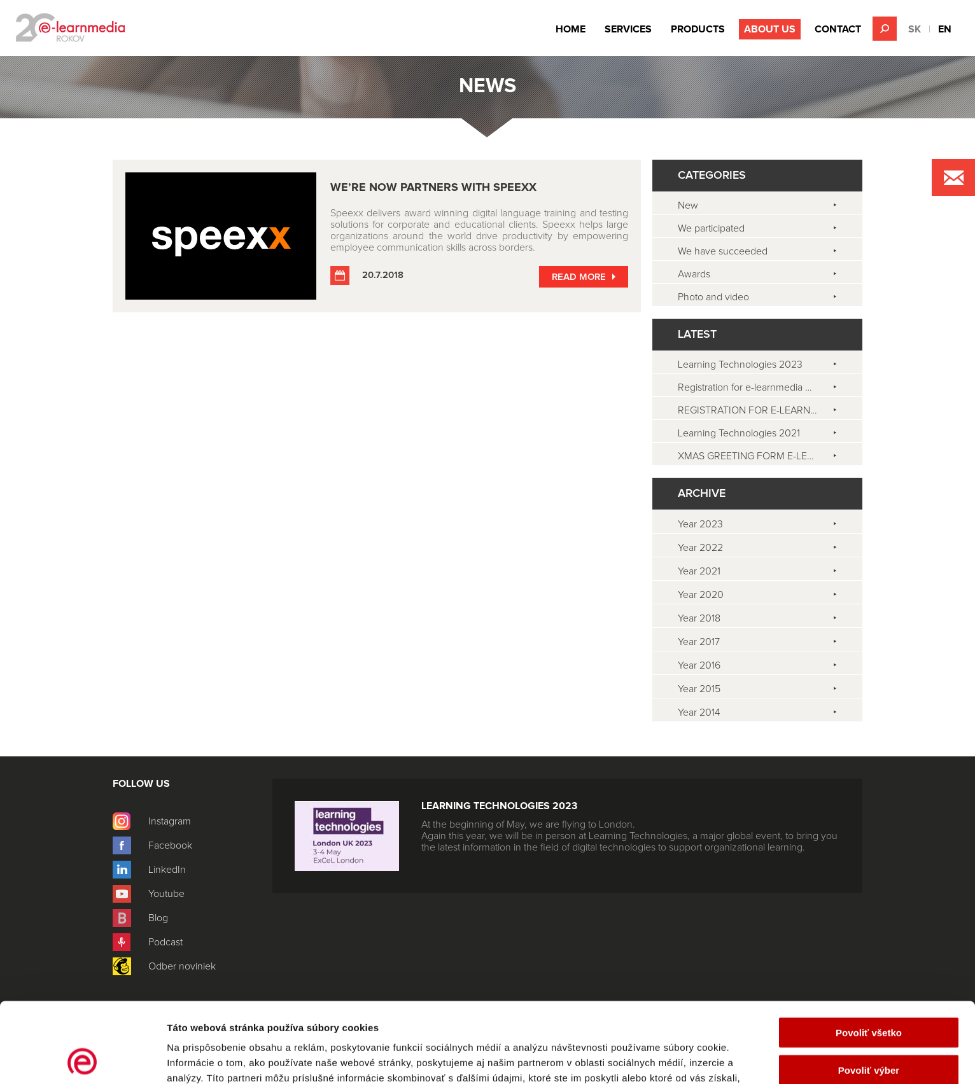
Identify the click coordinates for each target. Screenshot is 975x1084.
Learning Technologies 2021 (739, 433)
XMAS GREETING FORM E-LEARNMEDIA (767, 456)
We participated (711, 228)
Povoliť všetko (869, 957)
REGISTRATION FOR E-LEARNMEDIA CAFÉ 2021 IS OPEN (770, 410)
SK (914, 29)
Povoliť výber (868, 994)
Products (698, 29)
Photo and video (713, 297)
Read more (579, 277)
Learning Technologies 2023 (740, 364)
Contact (838, 29)
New (688, 205)
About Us (770, 29)
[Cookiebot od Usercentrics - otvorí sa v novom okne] (82, 1059)
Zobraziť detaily (665, 1058)
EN (944, 29)
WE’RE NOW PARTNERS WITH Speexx (433, 187)
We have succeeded (723, 251)
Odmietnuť (868, 1031)
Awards (694, 274)
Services (628, 29)
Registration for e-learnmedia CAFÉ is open (770, 387)
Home (571, 29)
